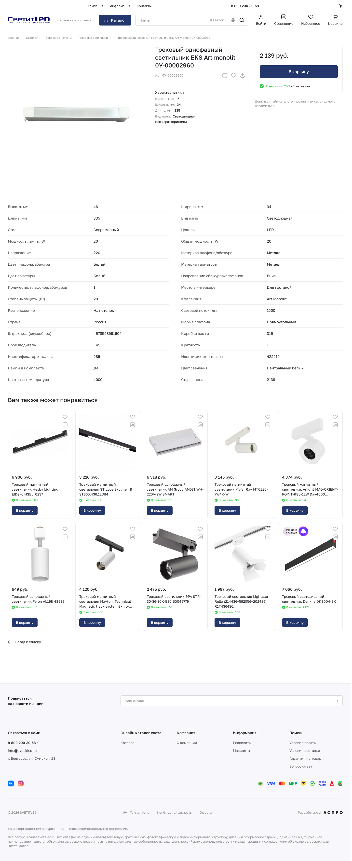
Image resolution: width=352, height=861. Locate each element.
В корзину (299, 71)
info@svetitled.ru (22, 750)
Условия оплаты (302, 743)
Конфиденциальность (174, 812)
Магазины (241, 750)
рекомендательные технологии (102, 829)
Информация (245, 733)
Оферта (206, 812)
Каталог (127, 743)
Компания (186, 733)
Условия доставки (304, 750)
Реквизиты (242, 743)
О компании (187, 743)
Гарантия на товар (305, 758)
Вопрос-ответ (300, 766)
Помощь (296, 733)
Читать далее (18, 846)
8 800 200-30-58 (245, 6)
